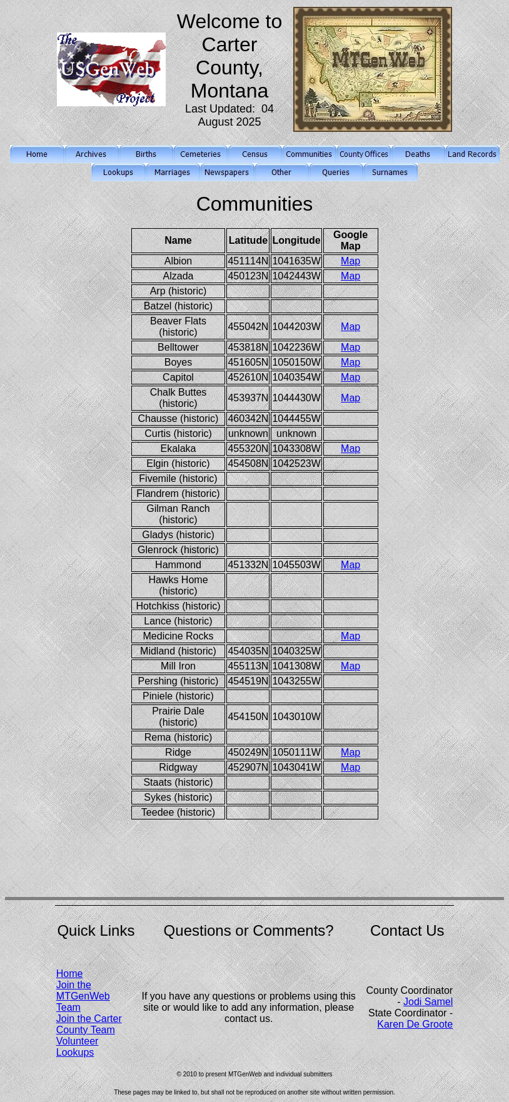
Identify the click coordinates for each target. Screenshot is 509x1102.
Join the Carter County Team (89, 1024)
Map (350, 261)
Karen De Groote (415, 1024)
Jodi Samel (428, 1001)
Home (69, 973)
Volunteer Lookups (77, 1047)
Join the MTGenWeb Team (83, 996)
